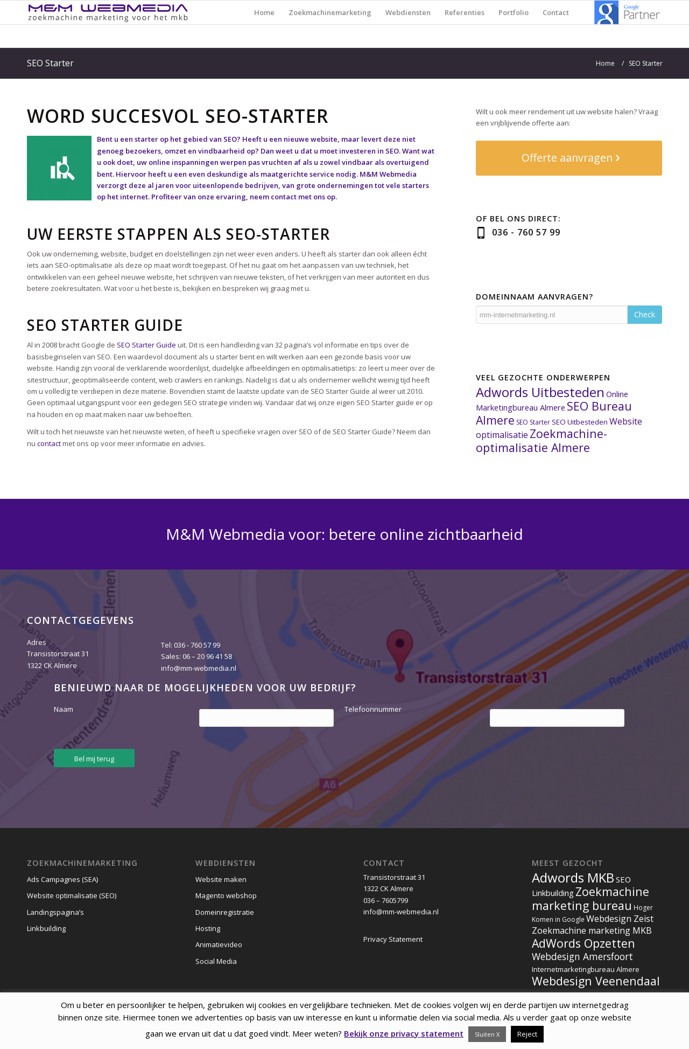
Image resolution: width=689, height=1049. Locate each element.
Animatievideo (218, 944)
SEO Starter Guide (146, 345)
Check (644, 314)
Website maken (221, 879)
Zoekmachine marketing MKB (592, 930)
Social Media (216, 961)
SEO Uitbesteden (580, 422)
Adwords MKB (573, 877)
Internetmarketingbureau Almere (585, 969)
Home (605, 63)
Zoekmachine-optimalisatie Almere (541, 440)
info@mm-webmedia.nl (198, 668)
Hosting (207, 928)
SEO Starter (50, 63)
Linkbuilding (46, 928)
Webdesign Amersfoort (582, 956)
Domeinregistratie (224, 912)
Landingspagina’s (55, 912)
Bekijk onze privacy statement (403, 1033)
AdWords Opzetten (583, 943)
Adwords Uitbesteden (540, 392)
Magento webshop (226, 895)
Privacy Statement (393, 939)
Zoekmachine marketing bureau (590, 898)
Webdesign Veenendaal (596, 981)
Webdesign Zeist (619, 919)
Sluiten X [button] (487, 1034)
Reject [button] (527, 1034)
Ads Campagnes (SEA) (62, 879)
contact (49, 443)
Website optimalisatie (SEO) (71, 895)
